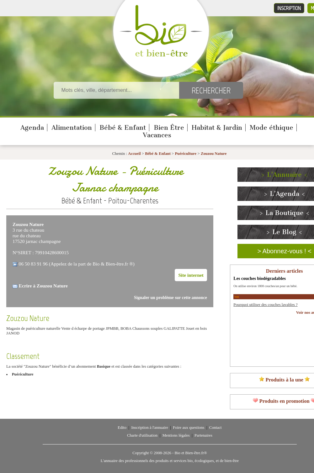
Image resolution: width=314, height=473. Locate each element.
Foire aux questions (188, 427)
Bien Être (169, 127)
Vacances (157, 135)
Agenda (32, 127)
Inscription (289, 8)
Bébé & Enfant (122, 127)
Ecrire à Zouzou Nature (43, 285)
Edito (122, 427)
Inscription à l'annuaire (149, 427)
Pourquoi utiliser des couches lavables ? (265, 304)
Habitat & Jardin (217, 127)
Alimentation (71, 127)
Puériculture (186, 153)
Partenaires (203, 435)
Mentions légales (176, 435)
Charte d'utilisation (142, 435)
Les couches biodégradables (259, 278)
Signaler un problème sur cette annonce (170, 297)
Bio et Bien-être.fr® (190, 453)
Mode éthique (271, 127)
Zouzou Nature (214, 153)
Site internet (191, 275)
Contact (215, 427)
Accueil (134, 153)
